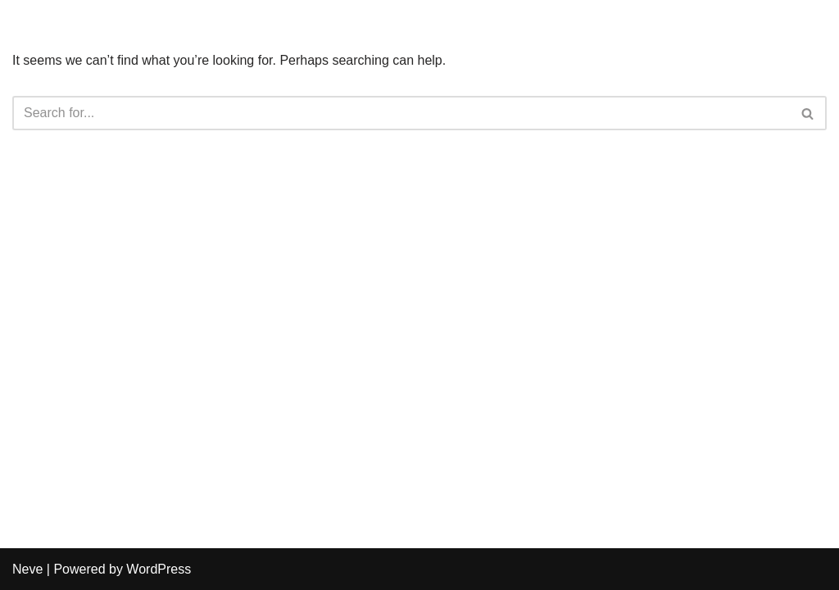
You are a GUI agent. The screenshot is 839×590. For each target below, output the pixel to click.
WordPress (158, 569)
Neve (27, 569)
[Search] (401, 113)
